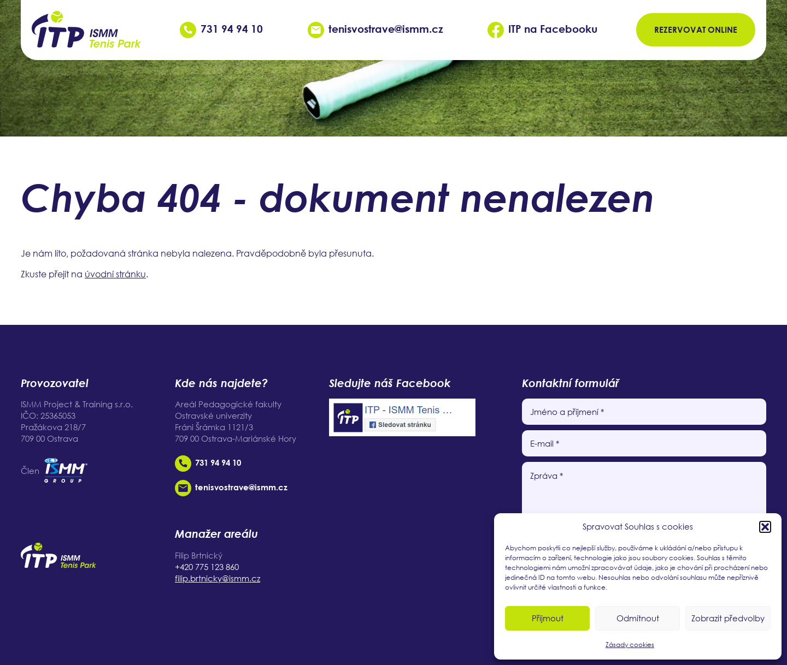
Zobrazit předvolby (728, 618)
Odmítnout (637, 618)
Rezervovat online (695, 29)
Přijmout (547, 618)
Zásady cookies (630, 644)
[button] (765, 526)
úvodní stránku (115, 274)
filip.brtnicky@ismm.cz (217, 578)
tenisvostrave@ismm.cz (375, 28)
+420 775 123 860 (207, 567)
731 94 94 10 (221, 28)
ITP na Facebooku (542, 28)
